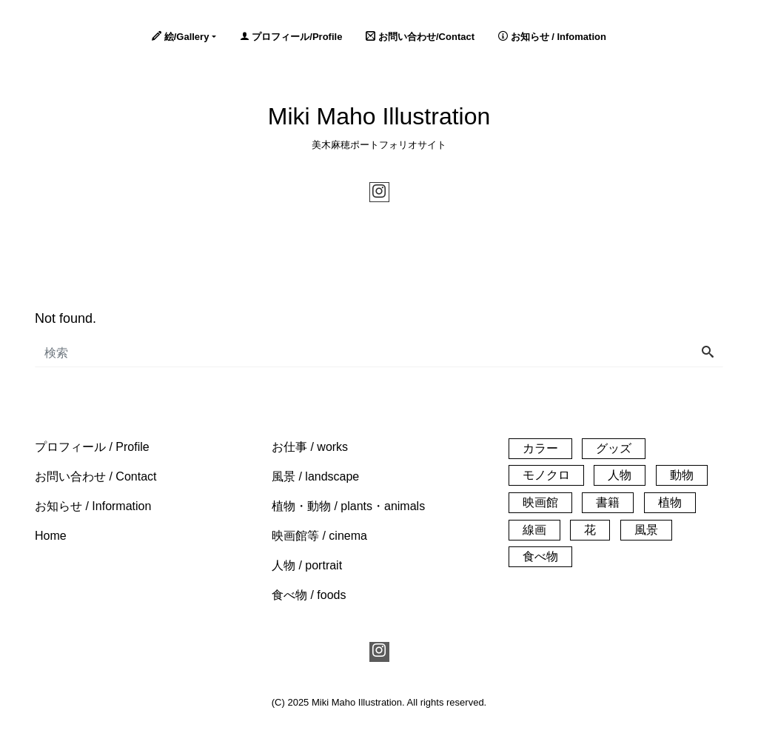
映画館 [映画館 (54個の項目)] (540, 502)
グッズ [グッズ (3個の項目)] (613, 448)
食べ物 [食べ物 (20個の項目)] (540, 556)
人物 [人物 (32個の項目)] (619, 475)
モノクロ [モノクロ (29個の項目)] (546, 475)
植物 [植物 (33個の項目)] (670, 502)
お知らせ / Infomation (552, 36)
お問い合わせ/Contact (420, 36)
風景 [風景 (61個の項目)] (646, 529)
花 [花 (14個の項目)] (590, 529)
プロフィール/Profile (291, 36)
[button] (92, 447)
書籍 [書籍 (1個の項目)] (608, 502)
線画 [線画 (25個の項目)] (534, 529)
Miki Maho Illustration (379, 116)
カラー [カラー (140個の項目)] (540, 448)
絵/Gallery (180, 36)
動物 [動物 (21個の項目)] (682, 475)
